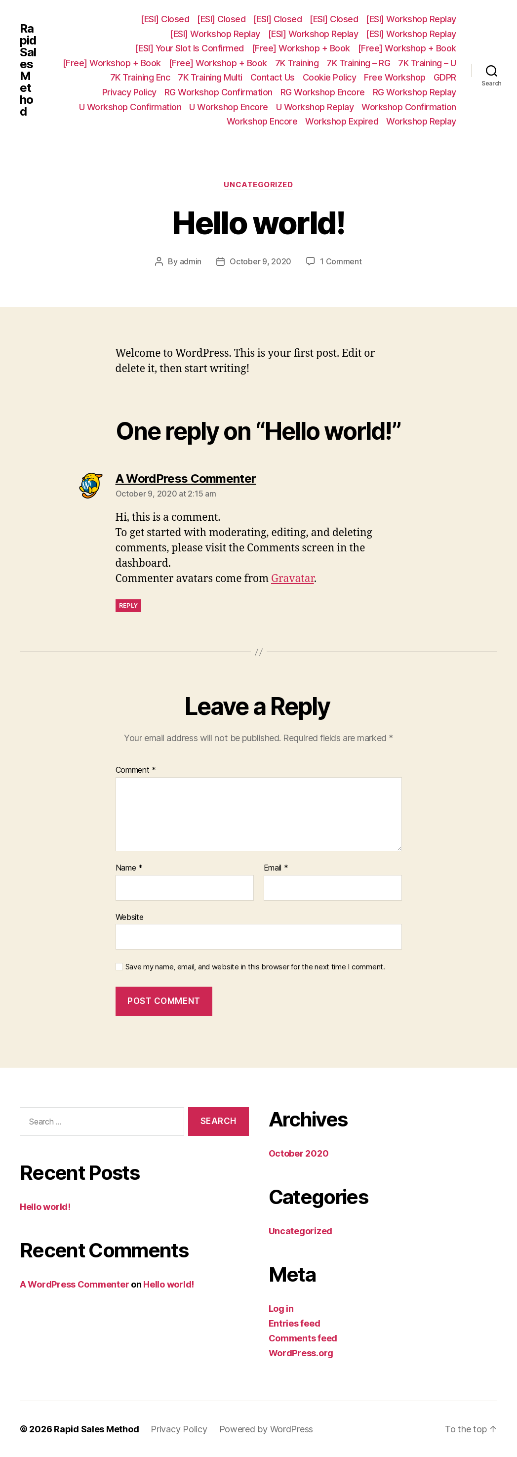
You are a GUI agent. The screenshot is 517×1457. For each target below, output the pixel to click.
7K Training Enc (140, 77)
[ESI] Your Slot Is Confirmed (189, 48)
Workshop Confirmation (408, 107)
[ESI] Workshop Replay (411, 19)
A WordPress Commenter (74, 1284)
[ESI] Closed (165, 19)
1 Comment (341, 261)
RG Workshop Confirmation (218, 92)
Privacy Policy (129, 92)
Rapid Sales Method (28, 70)
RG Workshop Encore (322, 92)
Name (129, 868)
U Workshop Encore (228, 107)
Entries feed (294, 1323)
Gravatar (292, 578)
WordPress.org (301, 1353)
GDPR (445, 77)
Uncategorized (258, 184)
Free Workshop (395, 77)
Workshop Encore (262, 121)
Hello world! (45, 1207)
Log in (281, 1308)
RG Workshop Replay (414, 92)
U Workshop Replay (315, 107)
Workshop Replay (421, 121)
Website (130, 917)
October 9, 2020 (260, 261)
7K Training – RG (358, 63)
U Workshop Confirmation (130, 107)
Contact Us (272, 77)
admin (191, 261)
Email (276, 868)
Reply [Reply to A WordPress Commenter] (128, 605)
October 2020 (299, 1153)
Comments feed (303, 1338)
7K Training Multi (210, 77)
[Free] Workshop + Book (301, 48)
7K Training (297, 63)
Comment (136, 770)
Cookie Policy (330, 77)
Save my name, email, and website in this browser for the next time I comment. (255, 966)
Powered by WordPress (266, 1429)
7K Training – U (427, 63)
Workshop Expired (341, 121)
